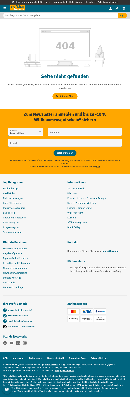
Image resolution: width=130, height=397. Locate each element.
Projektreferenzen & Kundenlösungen (86, 198)
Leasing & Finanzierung (79, 208)
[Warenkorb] (123, 8)
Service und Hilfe (76, 188)
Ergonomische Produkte (15, 258)
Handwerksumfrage (13, 287)
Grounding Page (77, 358)
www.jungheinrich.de (64, 370)
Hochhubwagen (11, 188)
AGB (5, 358)
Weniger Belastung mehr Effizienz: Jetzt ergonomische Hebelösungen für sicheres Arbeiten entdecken (65, 2)
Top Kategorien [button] (13, 182)
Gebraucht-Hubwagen (14, 217)
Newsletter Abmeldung (15, 273)
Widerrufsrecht (75, 212)
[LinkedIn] (18, 343)
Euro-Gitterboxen (12, 203)
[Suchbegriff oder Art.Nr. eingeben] (60, 15)
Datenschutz (35, 358)
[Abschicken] (65, 153)
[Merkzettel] (117, 8)
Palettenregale (11, 222)
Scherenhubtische (12, 232)
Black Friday (73, 227)
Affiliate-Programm (77, 222)
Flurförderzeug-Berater (15, 248)
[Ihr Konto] (110, 8)
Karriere (71, 217)
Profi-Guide (9, 282)
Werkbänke (9, 193)
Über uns (72, 193)
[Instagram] (25, 343)
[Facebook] (5, 343)
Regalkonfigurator (12, 253)
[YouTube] (11, 343)
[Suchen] (122, 15)
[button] (33, 243)
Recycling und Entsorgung (16, 263)
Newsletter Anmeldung (15, 268)
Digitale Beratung (15, 242)
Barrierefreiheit (55, 358)
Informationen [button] (76, 182)
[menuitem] (110, 8)
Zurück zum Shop (65, 96)
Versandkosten (51, 364)
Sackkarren (9, 212)
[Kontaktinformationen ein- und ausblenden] (6, 389)
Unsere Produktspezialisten (81, 203)
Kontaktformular (110, 251)
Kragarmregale (11, 227)
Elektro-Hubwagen (13, 198)
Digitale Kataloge (12, 277)
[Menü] (5, 8)
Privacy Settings (99, 358)
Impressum (18, 358)
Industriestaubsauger (14, 208)
